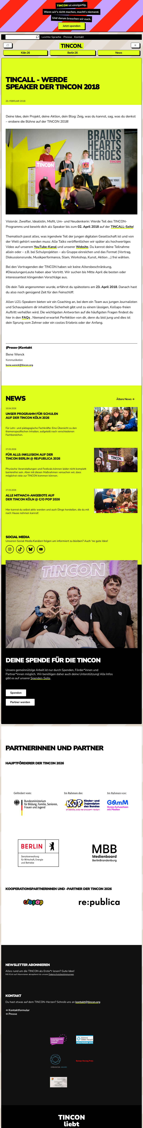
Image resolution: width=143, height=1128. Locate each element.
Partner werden (20, 702)
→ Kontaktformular (17, 1010)
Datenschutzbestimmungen (61, 974)
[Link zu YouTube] (41, 549)
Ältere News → (125, 399)
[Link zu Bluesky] (30, 549)
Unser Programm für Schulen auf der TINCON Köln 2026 (32, 416)
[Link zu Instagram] (10, 549)
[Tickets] (7, 45)
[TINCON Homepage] (71, 46)
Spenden (16, 693)
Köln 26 (25, 53)
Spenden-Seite (40, 678)
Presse (67, 37)
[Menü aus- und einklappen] (135, 45)
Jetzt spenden (71, 26)
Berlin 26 (72, 53)
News (118, 53)
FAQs (26, 317)
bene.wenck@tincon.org (19, 365)
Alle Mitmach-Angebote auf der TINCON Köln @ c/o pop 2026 (33, 497)
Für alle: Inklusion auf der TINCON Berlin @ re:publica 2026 (33, 456)
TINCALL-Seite (122, 227)
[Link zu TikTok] (20, 549)
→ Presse (11, 1014)
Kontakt (79, 37)
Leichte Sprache (51, 37)
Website (82, 247)
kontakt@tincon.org (87, 1002)
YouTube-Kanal (45, 247)
